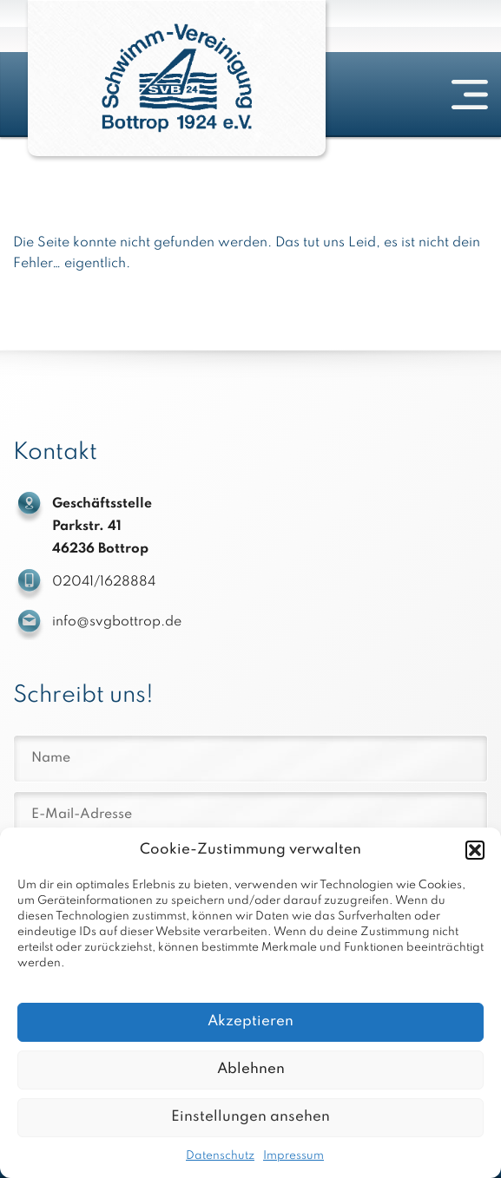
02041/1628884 (103, 582)
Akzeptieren (250, 1021)
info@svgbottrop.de (116, 622)
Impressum (293, 1156)
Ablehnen (251, 1069)
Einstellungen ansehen (250, 1116)
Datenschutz (220, 1156)
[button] (475, 850)
